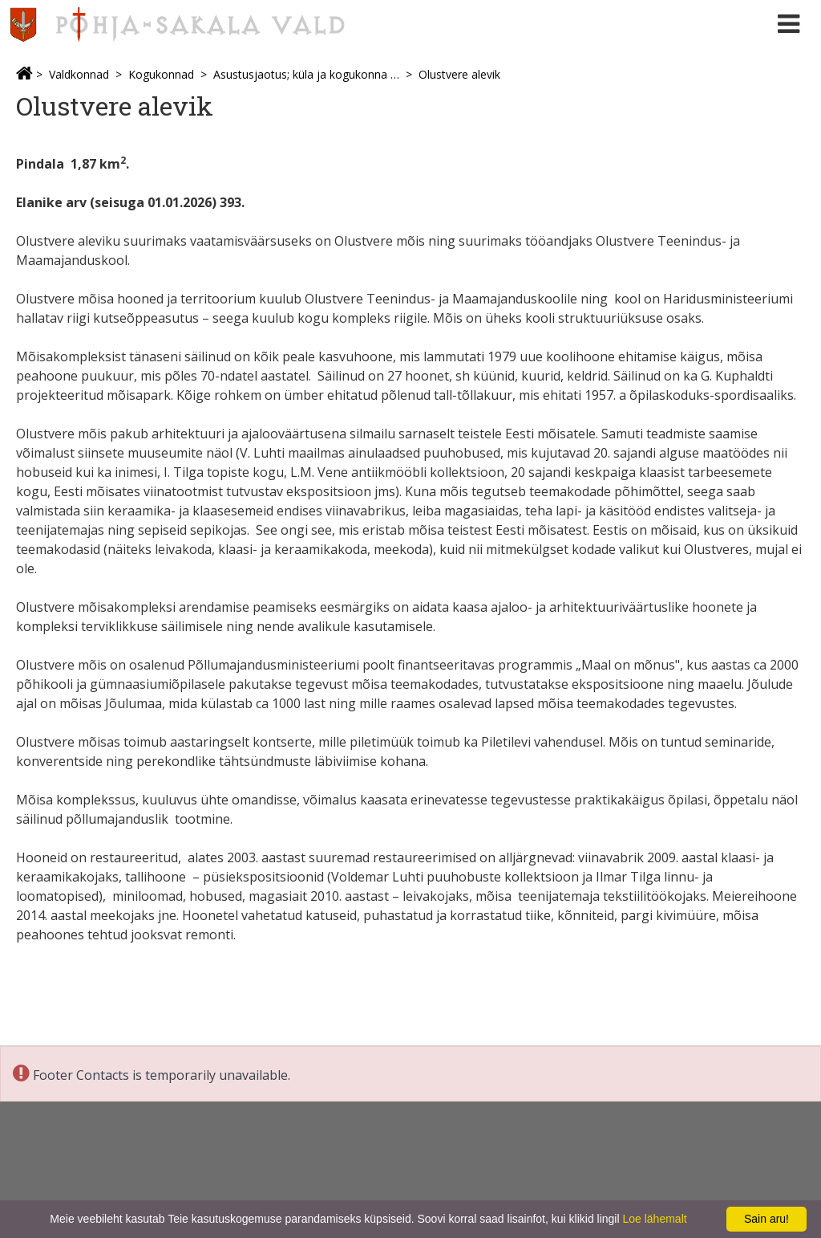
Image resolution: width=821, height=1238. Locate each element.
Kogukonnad (161, 74)
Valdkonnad (79, 74)
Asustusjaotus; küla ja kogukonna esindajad (306, 74)
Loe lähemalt (654, 1218)
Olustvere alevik (459, 74)
